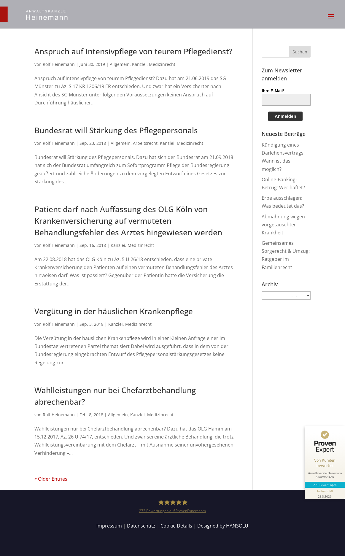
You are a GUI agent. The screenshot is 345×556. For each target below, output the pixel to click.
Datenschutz (141, 525)
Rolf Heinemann (59, 64)
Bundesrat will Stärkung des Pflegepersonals (116, 130)
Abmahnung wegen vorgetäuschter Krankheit (283, 224)
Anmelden (285, 116)
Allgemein (120, 64)
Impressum (109, 525)
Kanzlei (139, 64)
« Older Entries (50, 479)
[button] (331, 20)
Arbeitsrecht (145, 143)
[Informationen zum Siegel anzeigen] (325, 493)
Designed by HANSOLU (222, 525)
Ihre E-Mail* (273, 90)
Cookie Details (176, 525)
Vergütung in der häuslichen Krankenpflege (113, 311)
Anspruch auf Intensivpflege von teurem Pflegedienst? (133, 51)
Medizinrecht (162, 64)
